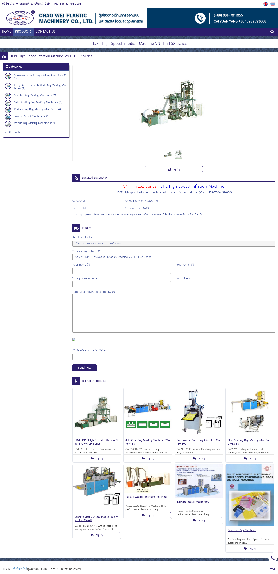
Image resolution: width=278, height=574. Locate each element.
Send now (84, 368)
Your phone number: (85, 278)
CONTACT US (46, 32)
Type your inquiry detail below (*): (93, 292)
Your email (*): (185, 264)
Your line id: (184, 278)
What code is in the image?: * (90, 349)
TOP (272, 568)
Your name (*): (81, 264)
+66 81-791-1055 (70, 4)
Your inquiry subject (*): (87, 251)
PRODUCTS (23, 32)
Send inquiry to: (82, 237)
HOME (6, 32)
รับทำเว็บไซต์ (20, 569)
